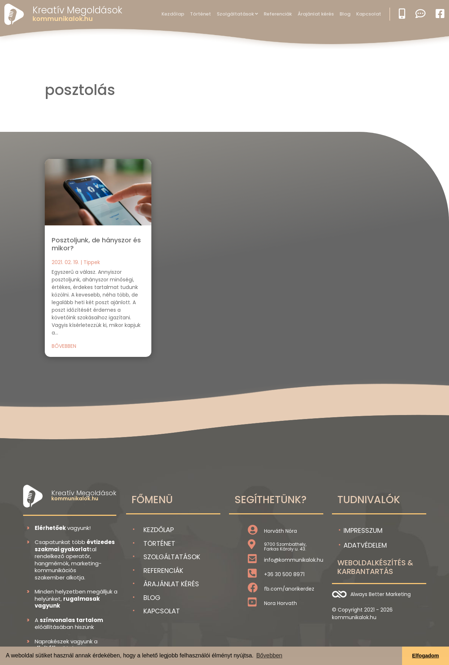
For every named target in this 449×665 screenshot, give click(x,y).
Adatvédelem (365, 545)
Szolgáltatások (235, 13)
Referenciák (278, 13)
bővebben (64, 346)
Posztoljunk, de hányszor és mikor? (96, 244)
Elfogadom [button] (425, 655)
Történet (200, 13)
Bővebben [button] (269, 655)
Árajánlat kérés (316, 13)
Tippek (91, 262)
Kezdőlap (172, 13)
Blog (345, 13)
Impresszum (363, 530)
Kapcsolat (368, 13)
